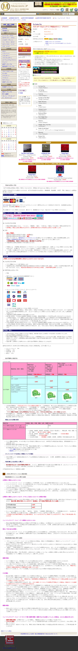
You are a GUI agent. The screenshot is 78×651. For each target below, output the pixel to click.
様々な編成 (5, 94)
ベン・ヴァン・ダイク (8, 42)
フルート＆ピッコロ (7, 71)
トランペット (6, 53)
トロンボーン (6, 55)
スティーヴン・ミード (8, 44)
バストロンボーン (7, 57)
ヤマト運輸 (13, 449)
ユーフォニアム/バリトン (9, 60)
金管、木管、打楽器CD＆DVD (8, 25)
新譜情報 (4, 28)
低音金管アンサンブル (8, 66)
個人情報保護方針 (40, 634)
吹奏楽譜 (4, 18)
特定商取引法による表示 (27, 634)
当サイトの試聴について (9, 648)
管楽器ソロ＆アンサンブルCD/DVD (52, 41)
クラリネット (6, 75)
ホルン (4, 51)
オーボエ (4, 73)
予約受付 (4, 30)
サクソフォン (6, 80)
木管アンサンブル (7, 82)
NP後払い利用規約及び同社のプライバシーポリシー (20, 239)
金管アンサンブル (7, 64)
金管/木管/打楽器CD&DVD (44, 18)
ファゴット (5, 77)
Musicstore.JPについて (51, 634)
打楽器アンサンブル (7, 87)
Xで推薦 (20, 93)
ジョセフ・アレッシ (7, 40)
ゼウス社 (5, 205)
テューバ (4, 62)
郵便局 (11, 450)
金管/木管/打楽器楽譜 (28, 18)
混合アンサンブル (7, 91)
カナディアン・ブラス (8, 37)
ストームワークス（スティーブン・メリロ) (14, 20)
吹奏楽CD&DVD (14, 18)
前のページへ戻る (6, 631)
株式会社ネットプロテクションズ (28, 237)
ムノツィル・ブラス (7, 35)
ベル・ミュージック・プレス (62, 18)
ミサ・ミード (6, 46)
